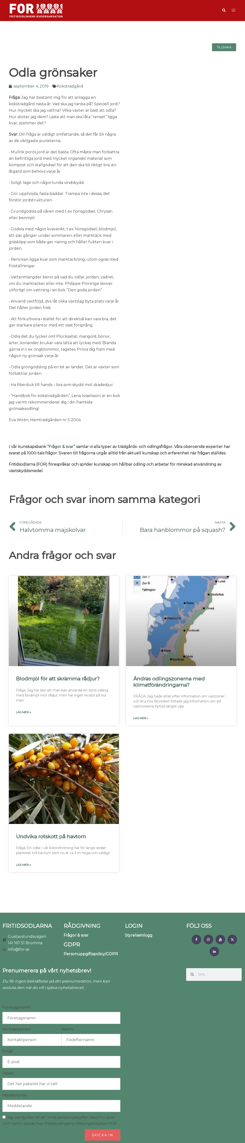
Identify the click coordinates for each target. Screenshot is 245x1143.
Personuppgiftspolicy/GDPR (91, 954)
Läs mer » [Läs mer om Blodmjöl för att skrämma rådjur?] (23, 712)
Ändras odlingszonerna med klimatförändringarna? (169, 682)
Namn (67, 1029)
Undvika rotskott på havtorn (51, 836)
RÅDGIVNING (82, 926)
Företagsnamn (16, 1007)
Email (7, 1051)
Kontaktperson (16, 1029)
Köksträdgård (70, 86)
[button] (224, 10)
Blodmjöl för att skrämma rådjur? (58, 679)
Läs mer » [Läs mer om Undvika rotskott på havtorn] (23, 865)
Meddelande (14, 1095)
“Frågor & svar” (61, 446)
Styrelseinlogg (138, 935)
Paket (8, 1073)
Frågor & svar (76, 935)
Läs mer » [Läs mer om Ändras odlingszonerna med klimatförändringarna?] (140, 718)
